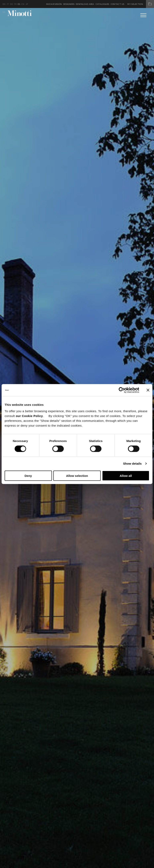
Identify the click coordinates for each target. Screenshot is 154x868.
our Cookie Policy (29, 415)
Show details (132, 463)
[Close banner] (148, 390)
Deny (28, 475)
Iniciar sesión (54, 4)
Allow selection (77, 475)
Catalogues (102, 4)
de (11, 4)
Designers (68, 4)
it (8, 4)
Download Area (85, 4)
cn (22, 4)
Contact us (117, 4)
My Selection (140, 4)
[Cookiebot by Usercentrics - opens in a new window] (121, 390)
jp (27, 4)
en (4, 4)
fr (15, 4)
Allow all (126, 475)
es (19, 4)
